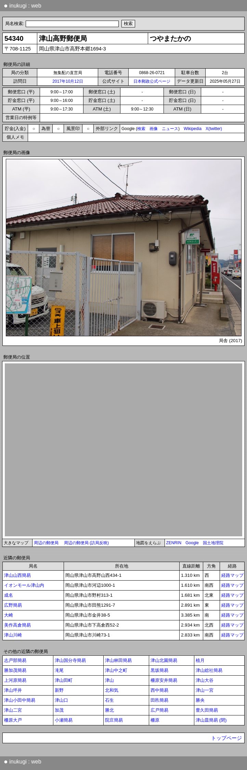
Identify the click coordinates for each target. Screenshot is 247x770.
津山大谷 (204, 680)
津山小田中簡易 (19, 700)
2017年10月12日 (67, 81)
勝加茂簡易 (15, 670)
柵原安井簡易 (164, 680)
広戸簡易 (159, 710)
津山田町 (64, 680)
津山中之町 (116, 670)
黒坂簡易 (159, 670)
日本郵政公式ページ (151, 81)
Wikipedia (193, 128)
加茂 (59, 710)
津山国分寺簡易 (70, 660)
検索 (141, 128)
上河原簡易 (15, 680)
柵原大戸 (13, 720)
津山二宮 (13, 710)
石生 (109, 700)
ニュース (170, 128)
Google (192, 542)
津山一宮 (204, 690)
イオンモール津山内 (24, 585)
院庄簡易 (114, 720)
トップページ (226, 738)
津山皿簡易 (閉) (211, 720)
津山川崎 (13, 635)
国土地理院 (213, 542)
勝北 (109, 710)
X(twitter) (214, 128)
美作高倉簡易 (17, 625)
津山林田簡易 (118, 660)
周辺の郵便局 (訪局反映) (86, 542)
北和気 (111, 690)
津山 (109, 680)
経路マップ (232, 575)
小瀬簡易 (64, 720)
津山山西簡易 (17, 575)
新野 (59, 690)
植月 (200, 660)
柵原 (155, 720)
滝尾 (59, 670)
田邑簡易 (159, 700)
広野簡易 (13, 605)
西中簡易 (159, 690)
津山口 (61, 700)
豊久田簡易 (207, 710)
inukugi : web (22, 5)
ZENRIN (174, 542)
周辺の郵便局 (46, 542)
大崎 (8, 615)
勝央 (200, 700)
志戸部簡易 (15, 660)
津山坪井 (13, 690)
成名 (8, 595)
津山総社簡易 (209, 670)
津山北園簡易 (164, 660)
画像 (154, 128)
